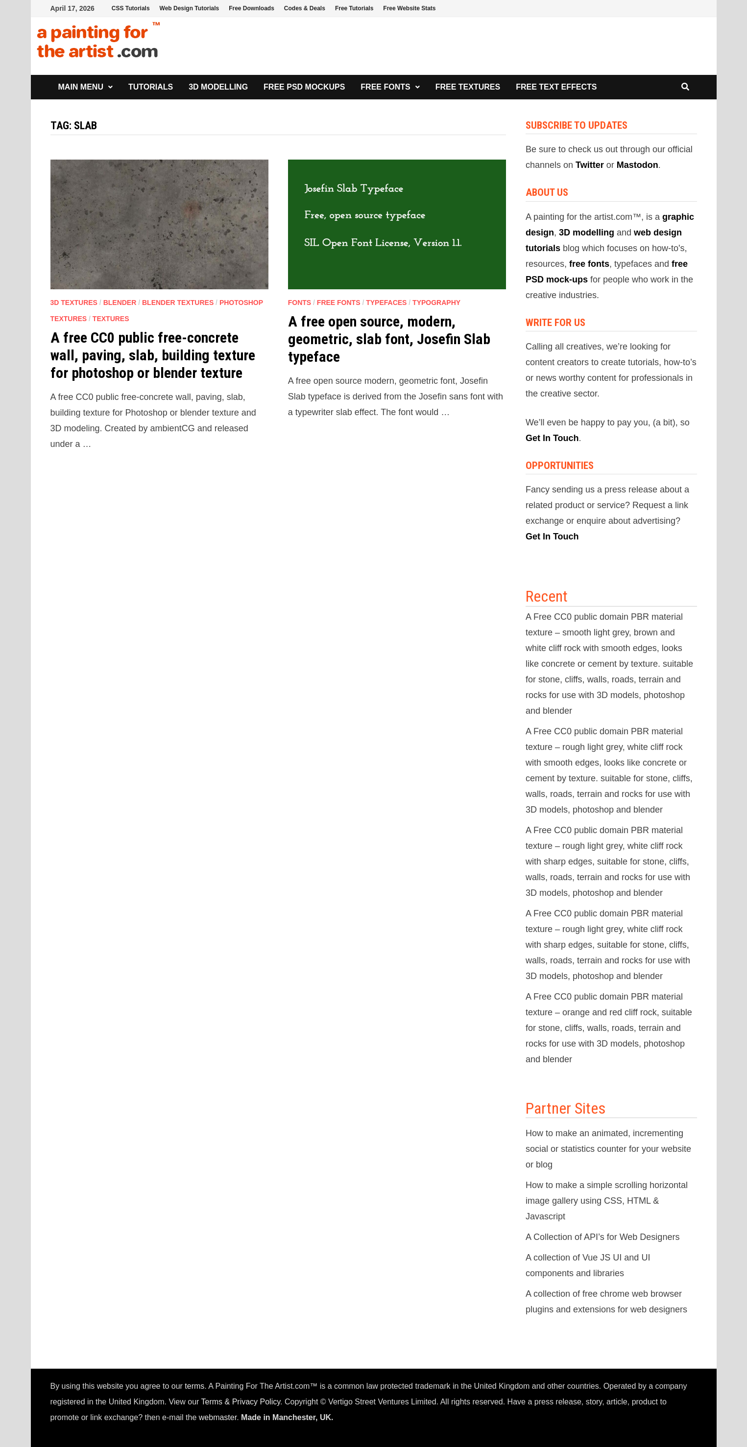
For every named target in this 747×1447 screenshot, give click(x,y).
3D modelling (586, 232)
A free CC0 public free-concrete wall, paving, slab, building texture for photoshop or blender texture (152, 355)
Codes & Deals (304, 8)
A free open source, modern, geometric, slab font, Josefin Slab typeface (389, 339)
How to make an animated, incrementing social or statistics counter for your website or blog (608, 1148)
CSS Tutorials (131, 8)
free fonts (589, 264)
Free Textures (467, 87)
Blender (120, 302)
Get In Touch (552, 438)
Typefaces (386, 302)
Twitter (590, 165)
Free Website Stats (409, 8)
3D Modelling (218, 87)
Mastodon (637, 165)
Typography (436, 302)
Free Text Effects (556, 87)
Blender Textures (178, 302)
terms (194, 1386)
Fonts (299, 302)
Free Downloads (251, 8)
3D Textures (73, 302)
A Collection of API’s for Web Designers (603, 1237)
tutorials (543, 248)
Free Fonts (385, 87)
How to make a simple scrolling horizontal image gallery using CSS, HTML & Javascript (607, 1200)
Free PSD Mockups (304, 87)
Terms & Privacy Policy (241, 1402)
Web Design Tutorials (189, 8)
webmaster (218, 1417)
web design (658, 232)
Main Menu (80, 87)
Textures (111, 319)
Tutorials (150, 87)
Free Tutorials (354, 8)
